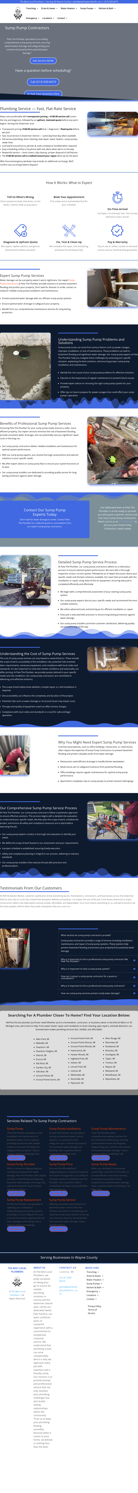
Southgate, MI (112, 1054)
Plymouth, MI (77, 1083)
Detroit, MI (41, 1055)
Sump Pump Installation (65, 1128)
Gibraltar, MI (42, 1071)
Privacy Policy (94, 1306)
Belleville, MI (42, 1043)
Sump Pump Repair (104, 1164)
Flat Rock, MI (42, 1063)
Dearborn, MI (42, 1047)
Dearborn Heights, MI (46, 1051)
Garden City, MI (43, 1067)
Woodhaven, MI (112, 1074)
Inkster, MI (76, 1062)
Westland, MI (111, 1070)
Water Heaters (68, 8)
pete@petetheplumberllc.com (87, 1)
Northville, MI (77, 1079)
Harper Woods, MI (79, 1054)
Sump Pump (15, 1128)
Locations (47, 18)
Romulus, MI (111, 1050)
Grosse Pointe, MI (44, 1075)
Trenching (31, 8)
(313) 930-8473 (111, 1)
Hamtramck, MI (78, 1050)
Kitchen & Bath (106, 8)
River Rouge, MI (112, 1038)
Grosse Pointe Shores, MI (83, 1042)
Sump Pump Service (62, 1200)
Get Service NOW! (43, 60)
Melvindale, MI (78, 1074)
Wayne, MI (110, 1066)
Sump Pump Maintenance (108, 1128)
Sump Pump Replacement (24, 1200)
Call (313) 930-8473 (43, 82)
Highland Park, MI (79, 1058)
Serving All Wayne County (58, 1)
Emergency (31, 18)
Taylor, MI (110, 1058)
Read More (16, 1158)
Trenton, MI (111, 1062)
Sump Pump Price (61, 1164)
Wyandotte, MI (112, 1079)
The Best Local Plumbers (32, 1)
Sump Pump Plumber (21, 1164)
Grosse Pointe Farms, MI (48, 1079)
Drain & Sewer (48, 8)
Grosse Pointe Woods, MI (83, 1046)
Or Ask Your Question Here (43, 93)
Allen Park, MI (42, 1039)
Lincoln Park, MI (78, 1066)
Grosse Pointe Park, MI (82, 1038)
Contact (61, 18)
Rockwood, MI (112, 1046)
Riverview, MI (111, 1042)
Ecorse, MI (41, 1059)
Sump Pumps (86, 8)
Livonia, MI (76, 1070)
